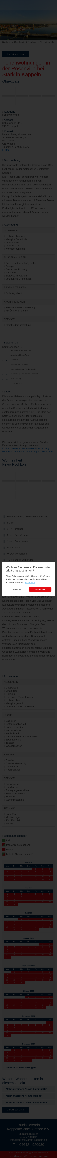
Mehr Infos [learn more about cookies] (30, 583)
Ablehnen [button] (17, 589)
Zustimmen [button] (40, 589)
